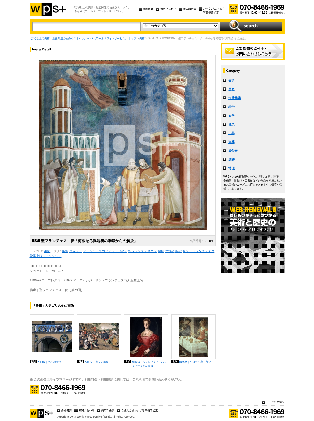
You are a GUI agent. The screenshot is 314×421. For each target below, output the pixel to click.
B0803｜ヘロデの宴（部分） (196, 361)
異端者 (170, 251)
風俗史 (233, 151)
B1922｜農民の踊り (97, 361)
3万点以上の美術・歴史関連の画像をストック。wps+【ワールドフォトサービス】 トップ (83, 38)
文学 (231, 115)
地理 (231, 168)
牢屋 (161, 251)
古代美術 (234, 98)
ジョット (75, 251)
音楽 (231, 124)
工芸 (231, 133)
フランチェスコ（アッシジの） (105, 251)
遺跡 (231, 159)
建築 (231, 142)
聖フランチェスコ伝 (142, 251)
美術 (142, 38)
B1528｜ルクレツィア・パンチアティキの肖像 (149, 363)
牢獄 (178, 251)
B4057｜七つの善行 (49, 361)
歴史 (231, 89)
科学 (231, 107)
